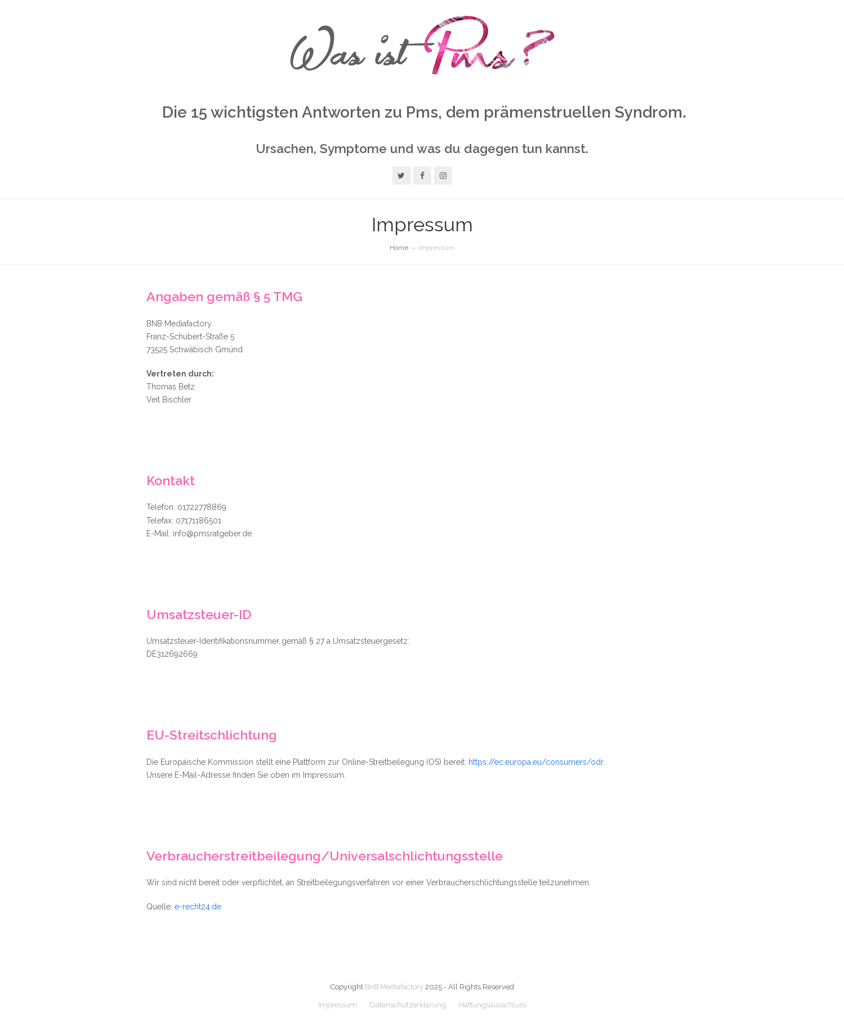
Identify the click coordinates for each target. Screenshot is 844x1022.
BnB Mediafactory (394, 987)
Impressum (337, 1005)
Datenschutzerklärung (408, 1005)
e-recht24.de (198, 906)
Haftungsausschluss (492, 1005)
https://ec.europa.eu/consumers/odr (535, 761)
